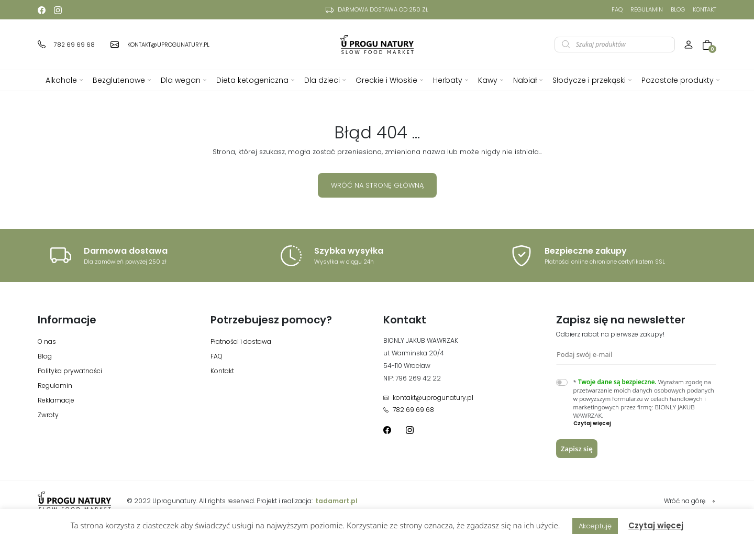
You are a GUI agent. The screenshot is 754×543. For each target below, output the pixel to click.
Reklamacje (56, 400)
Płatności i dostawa (240, 341)
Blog (678, 9)
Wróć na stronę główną (377, 185)
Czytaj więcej (655, 525)
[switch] (562, 382)
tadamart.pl (336, 500)
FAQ (617, 9)
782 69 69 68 (408, 409)
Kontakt (704, 9)
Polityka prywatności (70, 370)
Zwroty (48, 414)
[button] (645, 423)
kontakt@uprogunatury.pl (428, 397)
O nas (47, 341)
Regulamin (646, 9)
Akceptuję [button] (595, 526)
